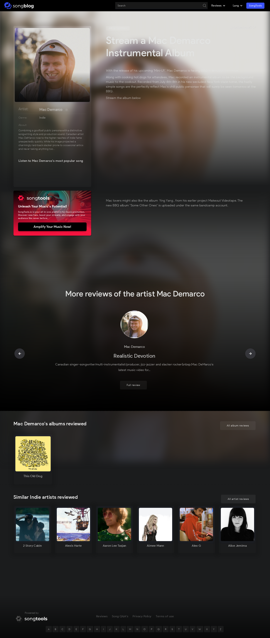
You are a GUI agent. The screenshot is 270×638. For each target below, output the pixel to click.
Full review (133, 366)
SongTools (255, 5)
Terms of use (165, 598)
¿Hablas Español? (243, 27)
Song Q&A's (120, 598)
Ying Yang (166, 200)
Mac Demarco (50, 109)
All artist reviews (238, 499)
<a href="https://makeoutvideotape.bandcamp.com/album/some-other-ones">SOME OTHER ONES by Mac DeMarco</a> (165, 150)
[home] (19, 5)
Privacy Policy (142, 598)
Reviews (102, 598)
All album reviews (238, 407)
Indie (42, 117)
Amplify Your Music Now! (52, 227)
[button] (218, 5)
